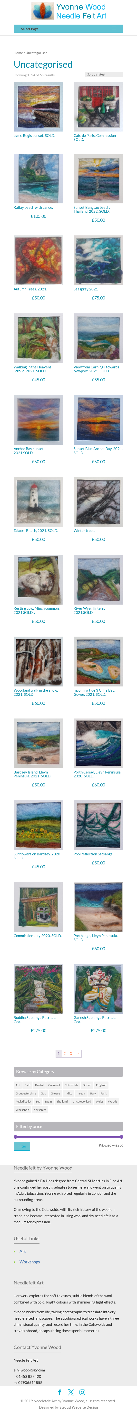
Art (23, 1251)
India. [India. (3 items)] (68, 1093)
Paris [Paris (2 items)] (103, 1093)
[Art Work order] (104, 74)
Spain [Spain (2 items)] (48, 1101)
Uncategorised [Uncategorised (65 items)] (81, 1101)
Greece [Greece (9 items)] (55, 1093)
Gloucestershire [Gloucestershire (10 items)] (26, 1093)
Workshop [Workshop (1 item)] (22, 1110)
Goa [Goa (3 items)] (43, 1093)
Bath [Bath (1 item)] (27, 1085)
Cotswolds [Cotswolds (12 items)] (71, 1085)
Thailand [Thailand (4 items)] (62, 1101)
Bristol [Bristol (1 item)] (39, 1085)
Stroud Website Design (78, 1407)
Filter (22, 1146)
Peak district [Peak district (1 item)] (23, 1101)
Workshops (30, 1261)
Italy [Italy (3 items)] (93, 1093)
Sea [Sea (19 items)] (38, 1101)
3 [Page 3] (71, 1053)
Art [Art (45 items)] (18, 1085)
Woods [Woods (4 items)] (112, 1101)
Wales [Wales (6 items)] (99, 1101)
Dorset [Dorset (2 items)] (87, 1085)
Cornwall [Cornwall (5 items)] (54, 1085)
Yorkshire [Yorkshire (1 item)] (40, 1110)
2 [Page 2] (65, 1053)
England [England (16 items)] (101, 1085)
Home (18, 53)
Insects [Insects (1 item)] (81, 1093)
